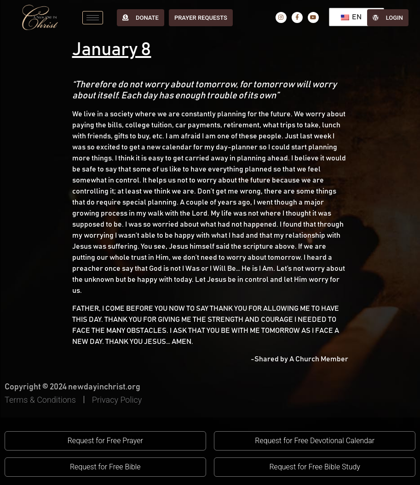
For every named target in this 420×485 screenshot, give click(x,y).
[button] (105, 441)
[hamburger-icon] (92, 17)
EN (351, 17)
